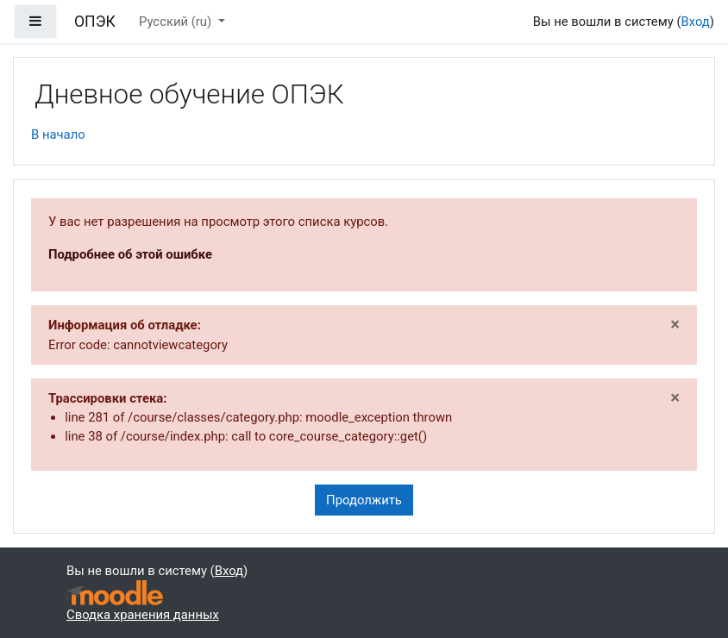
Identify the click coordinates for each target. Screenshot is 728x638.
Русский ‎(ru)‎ (177, 21)
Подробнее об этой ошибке (130, 254)
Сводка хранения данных (142, 614)
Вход (695, 21)
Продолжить (364, 500)
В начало (58, 134)
